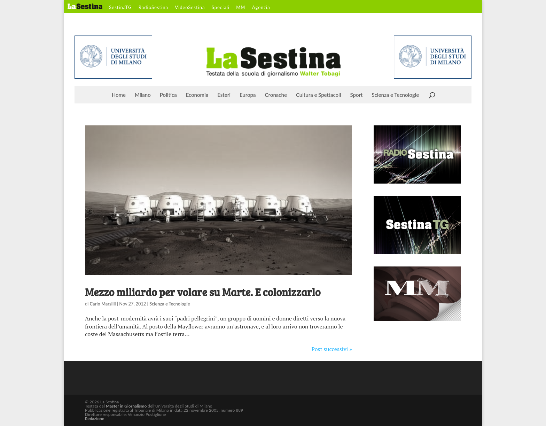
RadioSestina (153, 7)
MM (240, 7)
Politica (168, 95)
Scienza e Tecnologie (395, 95)
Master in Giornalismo (126, 406)
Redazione (94, 418)
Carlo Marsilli (103, 304)
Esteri (224, 95)
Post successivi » (332, 349)
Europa (248, 95)
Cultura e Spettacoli (318, 95)
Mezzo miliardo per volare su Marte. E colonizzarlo (203, 292)
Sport (356, 95)
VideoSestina (190, 7)
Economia (197, 95)
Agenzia (261, 7)
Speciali (220, 7)
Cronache (276, 95)
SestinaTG (120, 7)
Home (119, 95)
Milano (143, 95)
